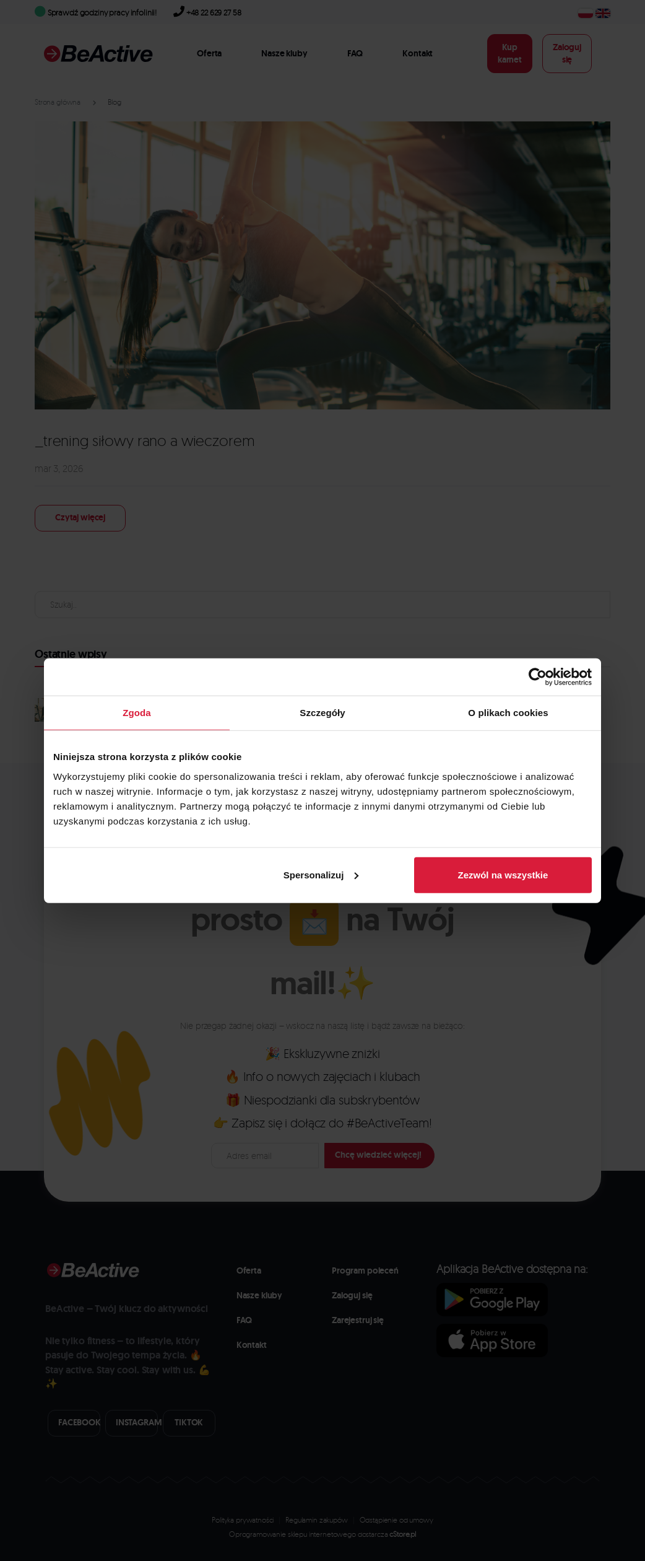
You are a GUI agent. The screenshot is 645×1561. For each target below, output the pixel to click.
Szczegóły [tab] (322, 712)
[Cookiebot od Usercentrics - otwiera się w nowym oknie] (537, 677)
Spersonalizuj (321, 874)
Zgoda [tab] (137, 712)
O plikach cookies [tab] (508, 712)
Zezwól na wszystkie (503, 874)
